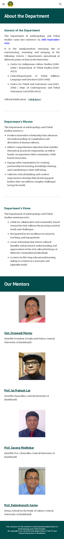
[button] (3, 4)
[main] (32, 16)
